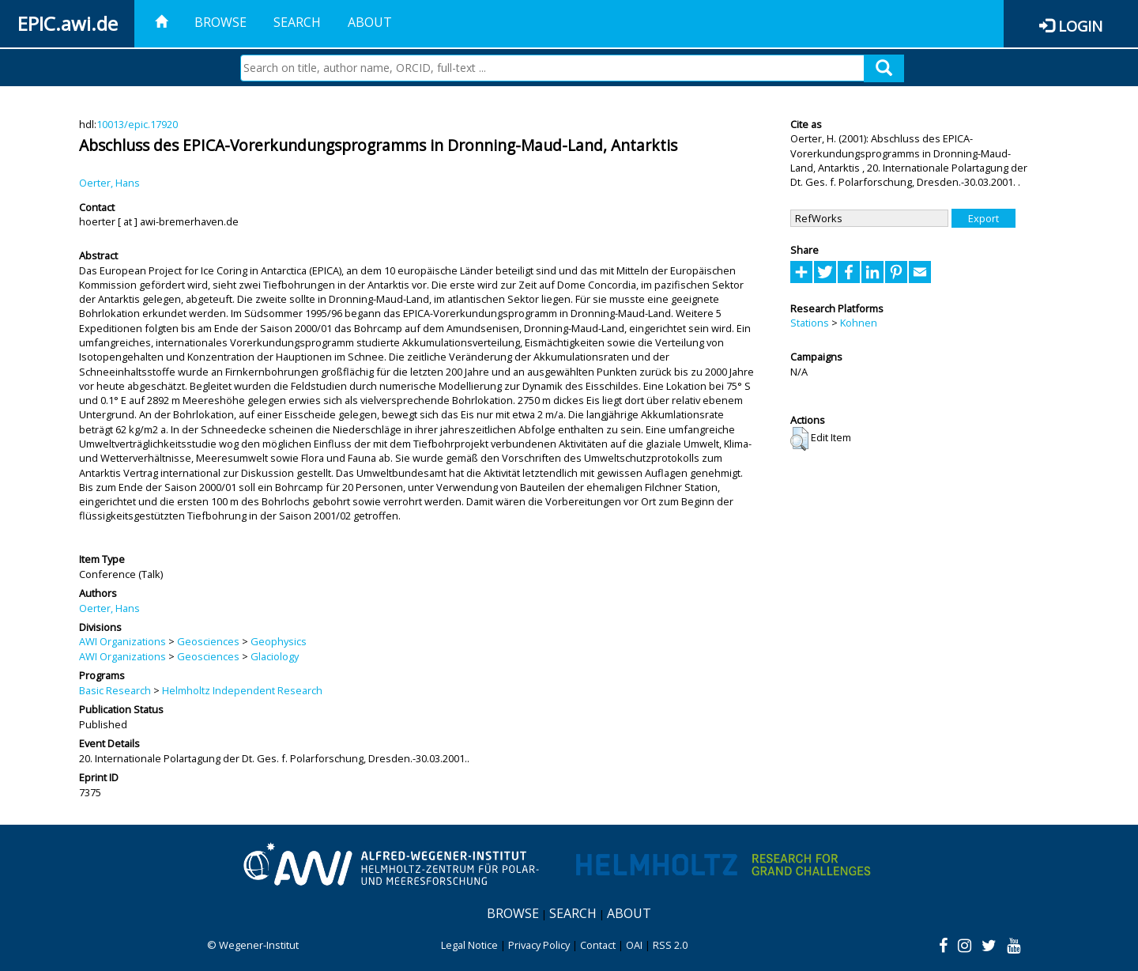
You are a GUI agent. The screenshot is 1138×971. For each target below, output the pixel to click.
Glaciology (275, 656)
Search (297, 22)
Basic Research (115, 690)
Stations (809, 322)
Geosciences (208, 641)
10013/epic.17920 (137, 124)
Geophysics (279, 641)
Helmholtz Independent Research (242, 690)
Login (1080, 26)
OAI (634, 945)
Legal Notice (469, 945)
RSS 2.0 (670, 945)
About (370, 22)
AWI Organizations (122, 641)
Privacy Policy (539, 945)
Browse (220, 22)
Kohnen (858, 322)
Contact (598, 945)
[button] (799, 439)
